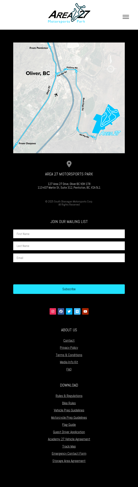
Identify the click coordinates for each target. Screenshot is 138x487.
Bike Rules (69, 403)
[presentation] (44, 273)
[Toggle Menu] (126, 17)
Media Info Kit (69, 362)
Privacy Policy (69, 347)
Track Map (69, 446)
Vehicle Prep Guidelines (69, 410)
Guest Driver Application (69, 432)
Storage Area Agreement (69, 461)
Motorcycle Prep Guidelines (69, 417)
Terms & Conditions (69, 355)
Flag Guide (69, 424)
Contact (69, 340)
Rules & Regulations (69, 396)
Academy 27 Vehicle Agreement (69, 439)
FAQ (69, 369)
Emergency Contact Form (69, 453)
